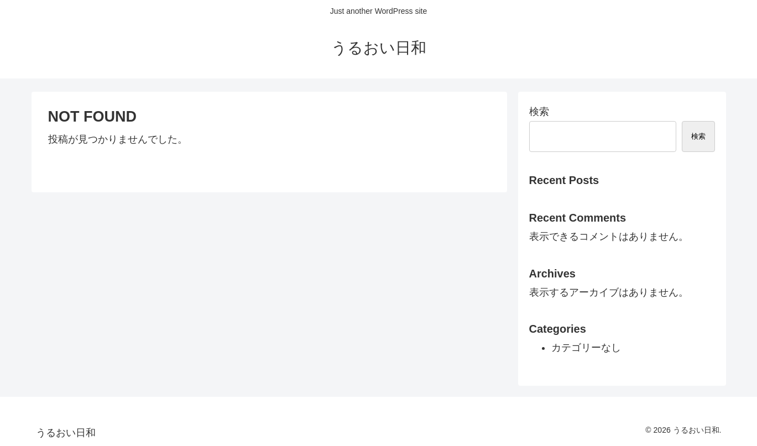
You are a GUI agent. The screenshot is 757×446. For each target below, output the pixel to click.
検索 (539, 111)
